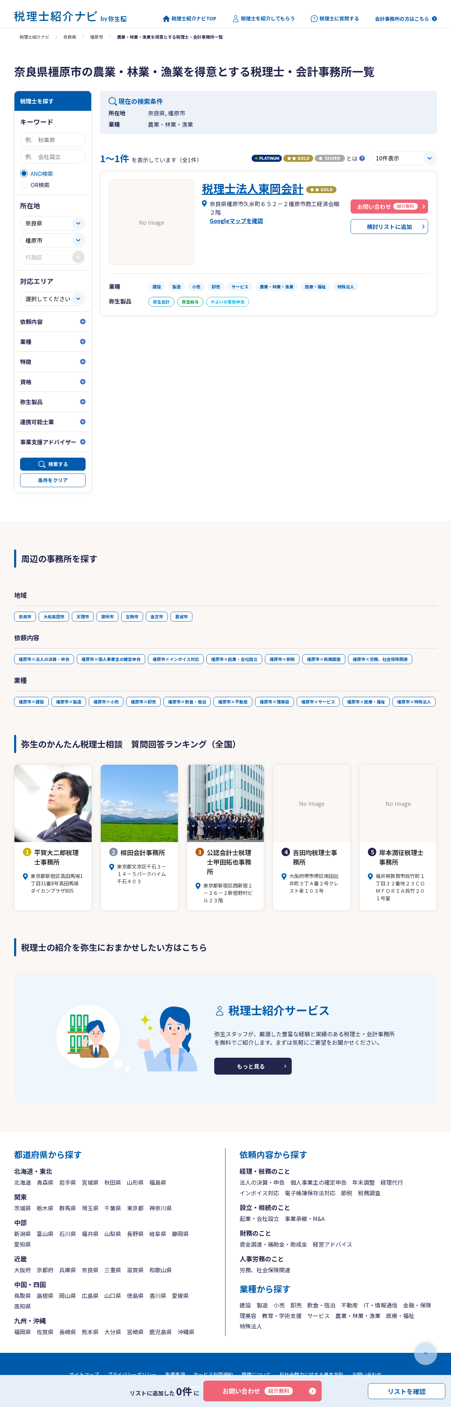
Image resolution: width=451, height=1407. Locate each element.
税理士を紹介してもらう (263, 18)
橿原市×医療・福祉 (366, 702)
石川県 (67, 1233)
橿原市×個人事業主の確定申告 (111, 659)
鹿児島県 (160, 1332)
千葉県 (112, 1208)
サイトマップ (84, 1374)
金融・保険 (417, 1305)
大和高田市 (53, 616)
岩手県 (67, 1182)
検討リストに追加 (389, 226)
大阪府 (22, 1270)
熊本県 (90, 1332)
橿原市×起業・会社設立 (234, 659)
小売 (279, 1305)
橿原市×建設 (31, 702)
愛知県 (22, 1244)
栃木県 (45, 1208)
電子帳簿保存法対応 (310, 1193)
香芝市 (156, 616)
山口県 (112, 1295)
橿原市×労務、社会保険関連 (380, 659)
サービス (318, 1315)
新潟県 (22, 1233)
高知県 (22, 1306)
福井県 (90, 1233)
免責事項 (175, 1374)
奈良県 (69, 37)
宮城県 (90, 1182)
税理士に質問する (335, 18)
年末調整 (363, 1182)
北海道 (22, 1182)
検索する (58, 463)
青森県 (45, 1182)
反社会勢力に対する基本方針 (311, 1374)
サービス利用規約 (213, 1374)
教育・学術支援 (282, 1315)
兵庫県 (67, 1270)
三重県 (112, 1270)
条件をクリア (53, 480)
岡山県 (67, 1295)
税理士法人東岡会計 (252, 188)
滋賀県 (135, 1270)
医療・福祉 (400, 1315)
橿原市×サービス (318, 702)
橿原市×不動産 (233, 702)
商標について (256, 1374)
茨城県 (22, 1208)
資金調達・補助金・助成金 (273, 1244)
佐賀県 (45, 1332)
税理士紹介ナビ (34, 37)
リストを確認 (407, 1390)
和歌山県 (160, 1270)
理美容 (248, 1315)
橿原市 (96, 37)
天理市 (82, 616)
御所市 (107, 616)
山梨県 (112, 1233)
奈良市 (25, 616)
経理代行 (392, 1182)
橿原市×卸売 (143, 702)
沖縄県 (186, 1332)
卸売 (296, 1305)
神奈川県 (160, 1208)
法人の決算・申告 (262, 1182)
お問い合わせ (257, 1390)
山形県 (135, 1182)
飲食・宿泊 (321, 1305)
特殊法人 (251, 1326)
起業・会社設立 (259, 1218)
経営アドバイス (332, 1244)
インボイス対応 (259, 1193)
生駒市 (132, 616)
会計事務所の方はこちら (402, 18)
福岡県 (22, 1332)
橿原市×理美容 (274, 702)
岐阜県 (157, 1233)
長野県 (135, 1233)
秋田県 (112, 1182)
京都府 (45, 1270)
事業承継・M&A (305, 1218)
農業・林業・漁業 (358, 1315)
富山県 (45, 1233)
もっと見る (251, 1066)
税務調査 (369, 1193)
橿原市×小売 (106, 702)
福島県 (157, 1182)
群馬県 (67, 1208)
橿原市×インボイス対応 (176, 659)
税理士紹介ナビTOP (189, 18)
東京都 (135, 1208)
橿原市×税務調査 (324, 659)
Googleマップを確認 (236, 220)
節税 (346, 1193)
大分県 (112, 1332)
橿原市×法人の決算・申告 (44, 659)
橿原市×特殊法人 (414, 702)
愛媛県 (180, 1295)
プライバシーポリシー (132, 1374)
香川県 (157, 1295)
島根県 (45, 1295)
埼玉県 (90, 1208)
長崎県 (67, 1332)
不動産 (349, 1305)
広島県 (90, 1295)
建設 (245, 1305)
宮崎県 (135, 1332)
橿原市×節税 (282, 659)
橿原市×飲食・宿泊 (187, 702)
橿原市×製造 (68, 702)
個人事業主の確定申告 (318, 1182)
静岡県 (180, 1233)
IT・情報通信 (380, 1305)
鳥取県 (22, 1295)
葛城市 (181, 616)
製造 (262, 1305)
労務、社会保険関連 (265, 1270)
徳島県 (135, 1295)
